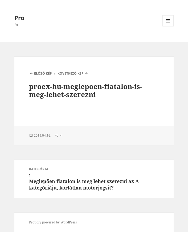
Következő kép (71, 73)
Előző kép (43, 73)
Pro (19, 18)
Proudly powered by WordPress (53, 222)
